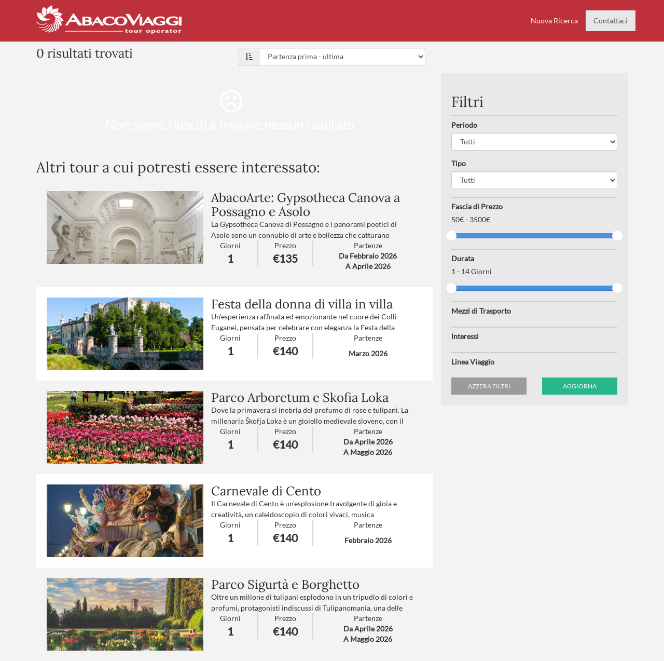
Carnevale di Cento (266, 491)
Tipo (458, 163)
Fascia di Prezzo (477, 206)
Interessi (465, 336)
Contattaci (610, 20)
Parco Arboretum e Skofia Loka (300, 397)
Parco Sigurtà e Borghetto (285, 584)
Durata (462, 258)
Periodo (464, 124)
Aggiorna (580, 386)
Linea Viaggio (472, 361)
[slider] (451, 236)
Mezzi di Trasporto (481, 310)
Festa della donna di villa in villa (302, 304)
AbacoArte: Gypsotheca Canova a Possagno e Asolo (305, 204)
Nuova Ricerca (554, 20)
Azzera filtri (489, 386)
